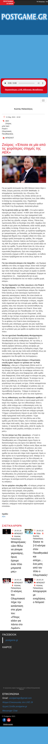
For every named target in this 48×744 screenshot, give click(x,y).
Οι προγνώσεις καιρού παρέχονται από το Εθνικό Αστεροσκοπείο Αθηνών (21, 688)
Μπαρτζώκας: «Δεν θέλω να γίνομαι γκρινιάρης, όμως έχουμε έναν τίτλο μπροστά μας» (17, 557)
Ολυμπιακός (7, 131)
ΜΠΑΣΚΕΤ (9, 138)
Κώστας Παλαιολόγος (23, 109)
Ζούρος (8, 123)
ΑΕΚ (7, 121)
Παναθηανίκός (7, 134)
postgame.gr (12, 640)
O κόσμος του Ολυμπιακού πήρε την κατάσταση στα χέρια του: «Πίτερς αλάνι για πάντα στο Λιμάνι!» (17, 610)
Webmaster (8, 724)
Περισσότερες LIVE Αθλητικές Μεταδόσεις (24, 89)
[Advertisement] (24, 47)
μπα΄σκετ (5, 126)
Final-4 (4, 129)
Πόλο (38, 533)
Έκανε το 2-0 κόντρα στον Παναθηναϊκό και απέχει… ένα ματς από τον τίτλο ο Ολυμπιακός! (39, 558)
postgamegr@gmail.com (20, 698)
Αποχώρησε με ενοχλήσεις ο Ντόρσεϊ (39, 597)
